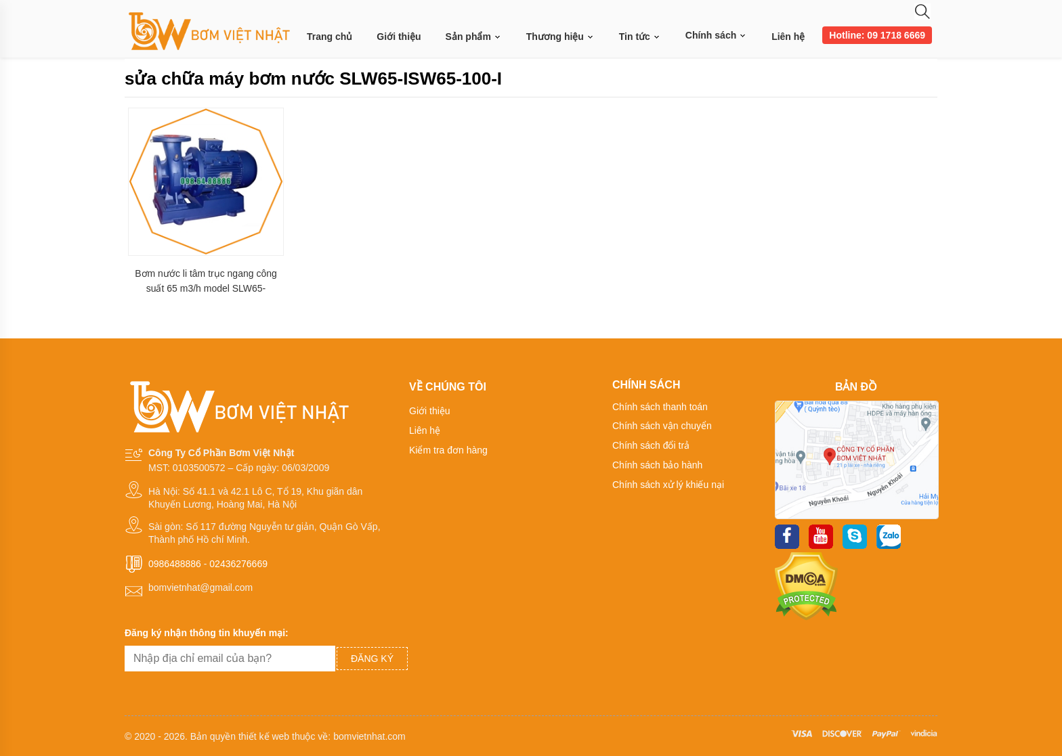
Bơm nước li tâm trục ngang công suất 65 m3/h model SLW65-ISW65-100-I (206, 281)
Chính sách (716, 35)
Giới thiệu (399, 36)
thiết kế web (263, 736)
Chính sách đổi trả (650, 445)
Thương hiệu (560, 37)
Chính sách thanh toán (660, 406)
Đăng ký (372, 658)
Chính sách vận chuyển (662, 425)
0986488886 (174, 564)
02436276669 (238, 564)
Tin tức (640, 37)
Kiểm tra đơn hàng (448, 450)
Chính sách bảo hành (657, 465)
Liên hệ (788, 36)
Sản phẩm (474, 37)
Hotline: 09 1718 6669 (877, 35)
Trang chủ (329, 36)
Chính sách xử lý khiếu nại (668, 484)
